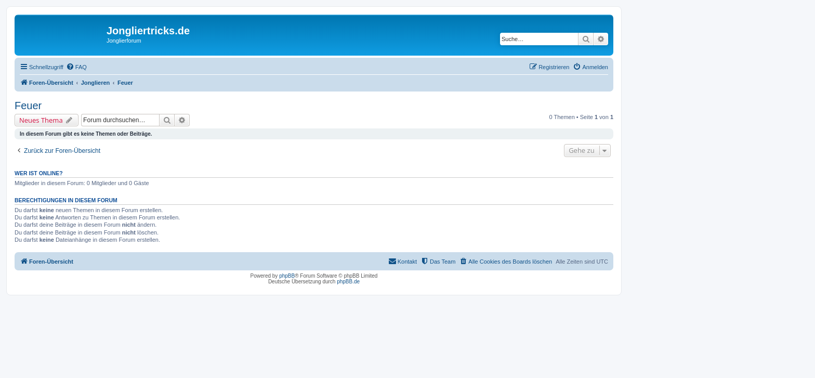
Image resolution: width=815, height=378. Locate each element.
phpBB (287, 276)
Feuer (28, 105)
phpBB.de (348, 281)
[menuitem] (76, 67)
